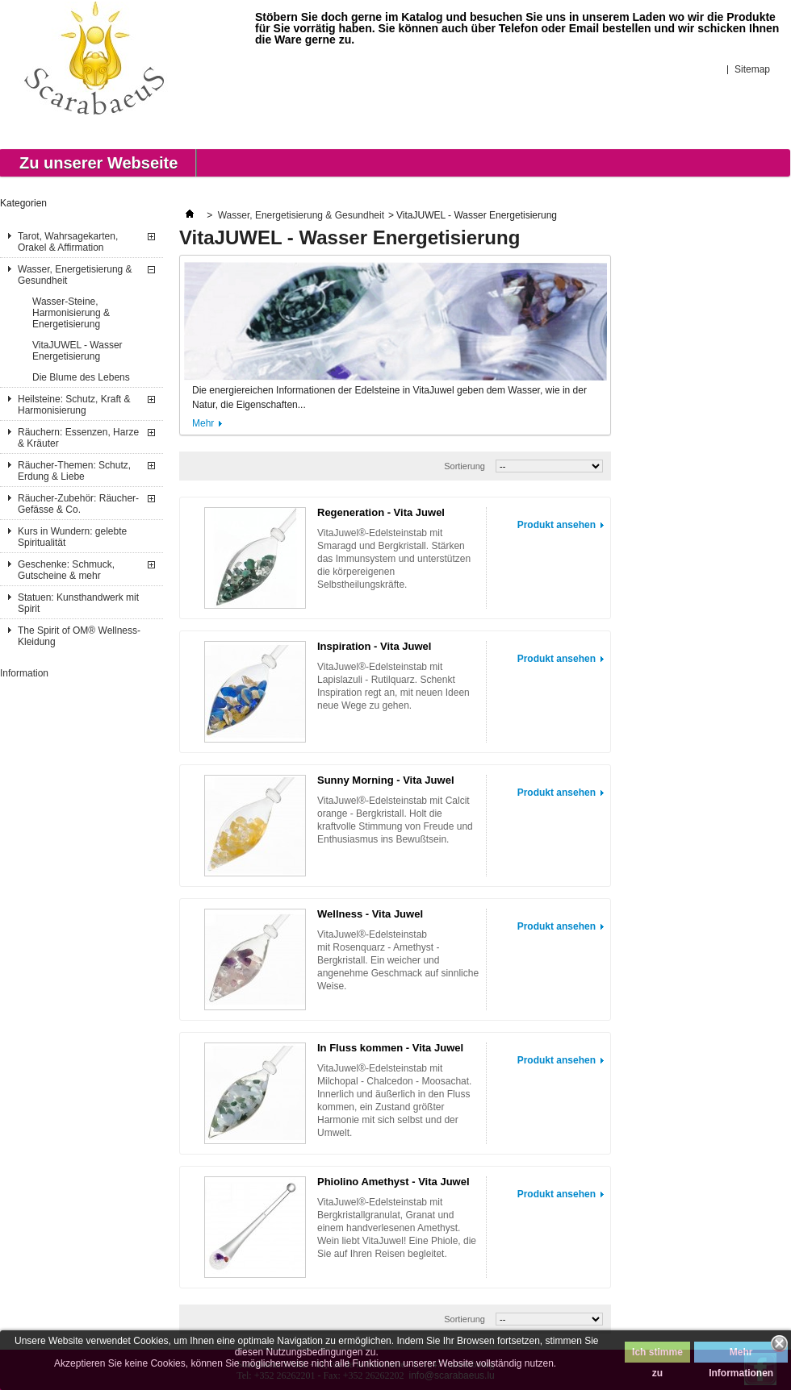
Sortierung (464, 466)
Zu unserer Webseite (98, 163)
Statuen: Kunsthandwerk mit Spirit (78, 603)
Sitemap (752, 69)
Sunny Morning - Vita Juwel (385, 780)
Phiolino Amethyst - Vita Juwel (393, 1182)
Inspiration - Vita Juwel (374, 646)
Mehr (203, 423)
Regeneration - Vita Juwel (381, 512)
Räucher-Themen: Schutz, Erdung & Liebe (74, 471)
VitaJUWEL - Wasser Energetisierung (77, 350)
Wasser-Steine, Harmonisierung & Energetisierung (71, 313)
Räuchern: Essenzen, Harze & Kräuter (78, 438)
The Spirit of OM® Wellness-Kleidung (79, 636)
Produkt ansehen (556, 525)
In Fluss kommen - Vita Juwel (390, 1048)
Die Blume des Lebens (81, 377)
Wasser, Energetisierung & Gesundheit (75, 275)
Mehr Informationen (741, 1354)
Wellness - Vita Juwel (370, 914)
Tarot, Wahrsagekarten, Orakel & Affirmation (68, 242)
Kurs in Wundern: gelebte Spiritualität (72, 537)
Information (24, 673)
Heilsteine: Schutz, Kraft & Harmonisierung (74, 404)
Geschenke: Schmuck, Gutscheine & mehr (66, 570)
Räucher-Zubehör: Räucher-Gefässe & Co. (78, 504)
